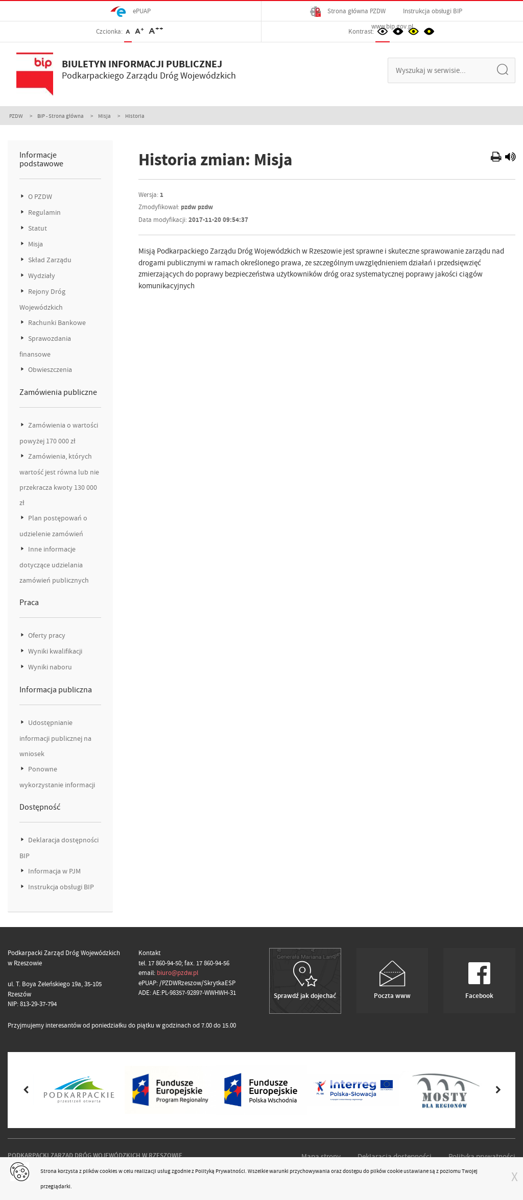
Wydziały (41, 275)
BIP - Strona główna (60, 115)
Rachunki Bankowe (56, 322)
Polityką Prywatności (220, 1170)
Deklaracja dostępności (395, 1157)
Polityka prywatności (481, 1157)
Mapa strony (321, 1157)
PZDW (16, 115)
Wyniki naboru (49, 667)
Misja (104, 115)
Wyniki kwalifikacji (54, 651)
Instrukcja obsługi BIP (432, 11)
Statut (37, 228)
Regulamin (44, 212)
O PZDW (39, 196)
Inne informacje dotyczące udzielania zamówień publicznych (54, 565)
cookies (108, 1170)
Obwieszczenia (49, 369)
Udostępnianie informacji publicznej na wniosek (55, 738)
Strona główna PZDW (348, 11)
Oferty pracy (46, 635)
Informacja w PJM (54, 871)
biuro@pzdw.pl (177, 972)
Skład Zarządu (49, 260)
